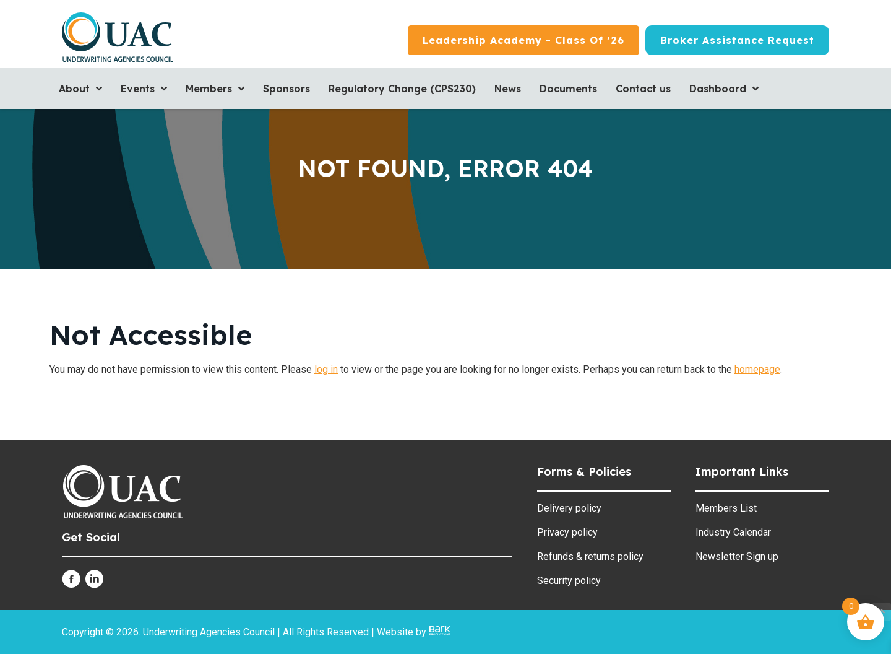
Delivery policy (569, 508)
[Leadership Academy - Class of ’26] (523, 40)
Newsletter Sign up (736, 556)
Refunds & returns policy (590, 556)
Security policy (569, 580)
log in (326, 369)
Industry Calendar (733, 532)
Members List (726, 508)
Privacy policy (567, 532)
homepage (757, 369)
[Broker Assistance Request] (737, 40)
